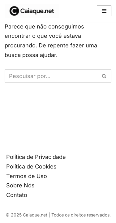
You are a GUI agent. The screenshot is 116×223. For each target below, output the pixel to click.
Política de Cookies (31, 166)
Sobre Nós (20, 185)
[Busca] (51, 76)
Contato (16, 195)
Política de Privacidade (36, 157)
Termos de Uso (26, 176)
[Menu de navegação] (104, 11)
